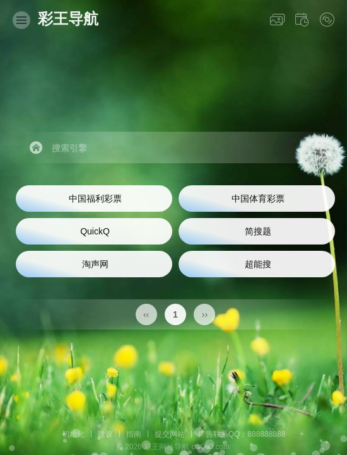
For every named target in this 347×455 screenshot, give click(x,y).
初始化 (73, 434)
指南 (133, 434)
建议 (105, 434)
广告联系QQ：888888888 (242, 434)
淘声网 (95, 264)
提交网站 (170, 434)
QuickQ (95, 231)
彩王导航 (68, 18)
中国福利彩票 (95, 198)
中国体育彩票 (258, 198)
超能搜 (258, 264)
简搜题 (258, 231)
